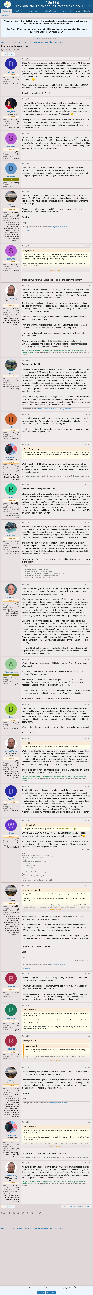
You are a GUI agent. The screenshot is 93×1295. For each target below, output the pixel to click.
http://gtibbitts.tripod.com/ (58, 227)
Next (10, 54)
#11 (89, 484)
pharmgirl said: (28, 1041)
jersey (17, 1030)
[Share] (86, 59)
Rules (64, 11)
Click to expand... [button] (56, 270)
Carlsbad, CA (15, 218)
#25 (89, 1163)
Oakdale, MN (15, 471)
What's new (19, 11)
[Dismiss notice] (90, 21)
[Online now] (11, 109)
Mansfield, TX (15, 314)
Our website (26, 231)
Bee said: (26, 743)
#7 (89, 285)
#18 (89, 820)
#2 (89, 99)
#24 (89, 1122)
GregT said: (27, 251)
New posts (5, 15)
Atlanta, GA (15, 83)
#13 (89, 584)
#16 (89, 738)
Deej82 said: (27, 825)
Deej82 (5, 50)
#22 (89, 1036)
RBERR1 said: (28, 1010)
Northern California (13, 847)
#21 (89, 1005)
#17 (89, 786)
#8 (89, 360)
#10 (89, 444)
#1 (89, 59)
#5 (89, 191)
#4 (89, 163)
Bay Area (16, 684)
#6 (89, 246)
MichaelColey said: (30, 449)
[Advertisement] (46, 1257)
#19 (89, 885)
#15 (89, 704)
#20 (89, 974)
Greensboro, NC (14, 127)
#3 (89, 133)
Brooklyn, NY (15, 439)
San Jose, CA (15, 729)
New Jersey (15, 547)
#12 (89, 522)
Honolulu (16, 158)
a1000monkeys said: (30, 890)
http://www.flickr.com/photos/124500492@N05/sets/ (54, 409)
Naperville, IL (15, 509)
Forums (6, 11)
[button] (25, 11)
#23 (89, 1068)
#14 (89, 659)
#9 (89, 414)
